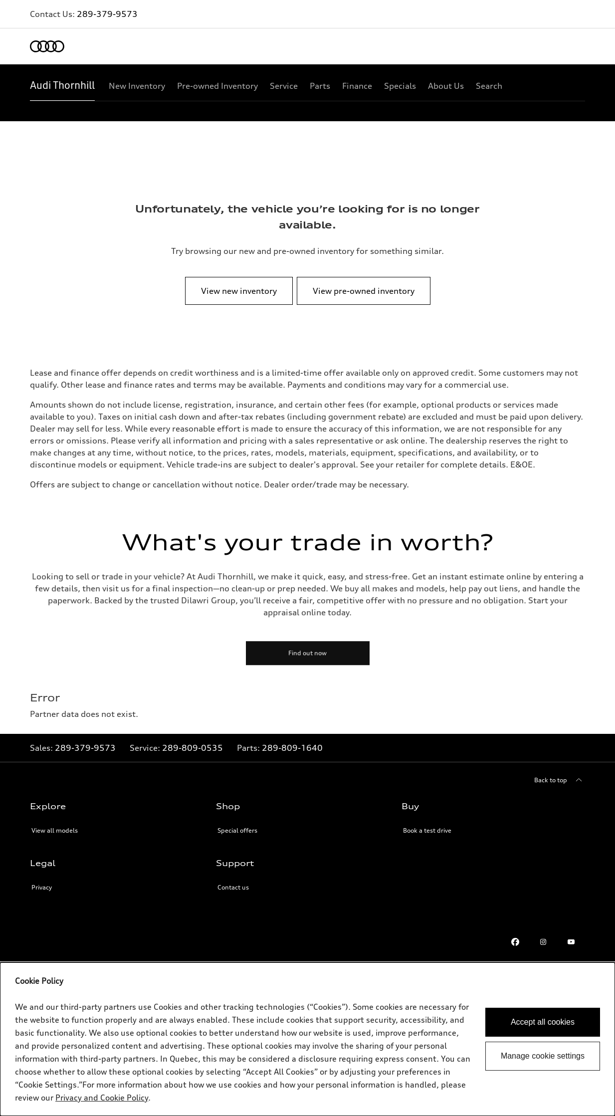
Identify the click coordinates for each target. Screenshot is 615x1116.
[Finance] (357, 86)
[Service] (284, 86)
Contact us (233, 887)
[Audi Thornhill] (62, 85)
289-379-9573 (107, 14)
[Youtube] (571, 942)
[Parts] (320, 86)
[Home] (47, 46)
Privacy (41, 887)
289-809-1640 (292, 748)
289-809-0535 (192, 748)
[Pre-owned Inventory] (217, 86)
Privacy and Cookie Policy (101, 1098)
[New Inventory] (137, 86)
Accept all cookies (543, 1022)
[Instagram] (543, 942)
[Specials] (400, 86)
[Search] (489, 86)
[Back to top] (559, 780)
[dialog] (307, 1039)
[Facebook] (515, 942)
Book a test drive (427, 830)
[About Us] (446, 86)
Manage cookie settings (543, 1056)
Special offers (237, 830)
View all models (54, 830)
